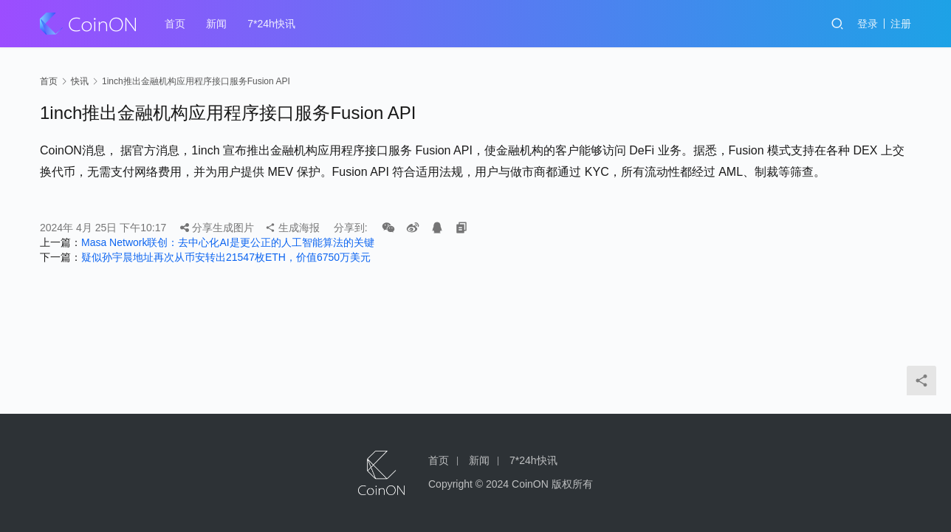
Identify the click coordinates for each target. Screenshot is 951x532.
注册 (900, 24)
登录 (867, 24)
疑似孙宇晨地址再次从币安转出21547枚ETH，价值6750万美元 (226, 257)
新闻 (216, 24)
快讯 (80, 81)
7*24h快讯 (271, 24)
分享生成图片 (217, 227)
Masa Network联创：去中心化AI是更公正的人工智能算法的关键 (227, 242)
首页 (175, 24)
